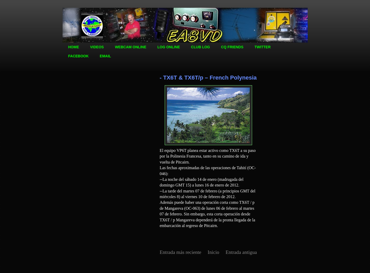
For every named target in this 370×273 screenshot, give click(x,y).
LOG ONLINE (168, 47)
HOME (73, 47)
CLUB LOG (200, 47)
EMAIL (105, 56)
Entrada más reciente (180, 252)
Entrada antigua (241, 252)
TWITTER (262, 47)
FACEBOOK (78, 56)
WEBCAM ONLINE (130, 47)
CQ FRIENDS (232, 47)
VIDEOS (97, 47)
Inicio (213, 252)
